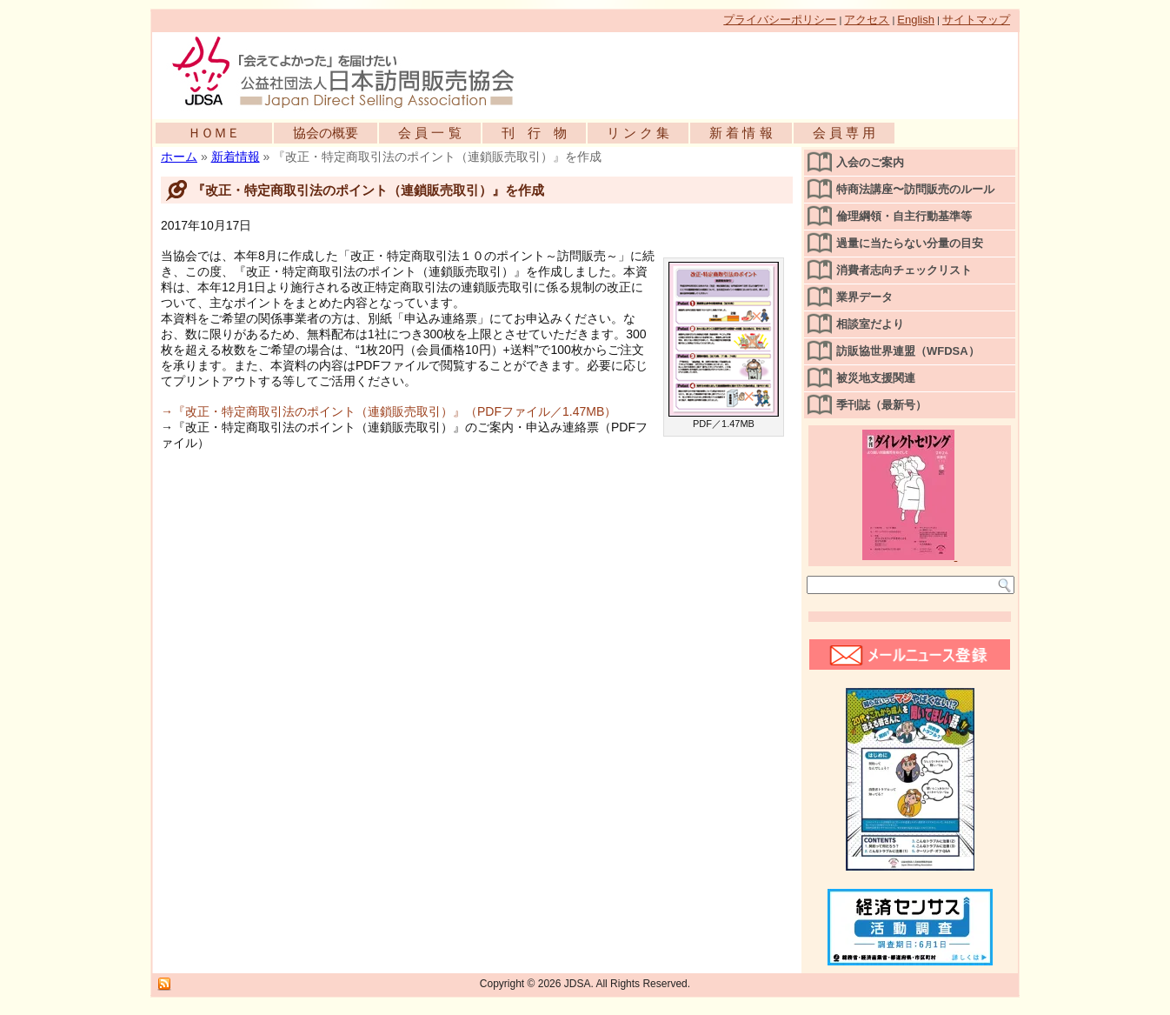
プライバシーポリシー (779, 19)
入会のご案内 (870, 162)
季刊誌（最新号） (881, 404)
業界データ (864, 297)
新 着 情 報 (741, 132)
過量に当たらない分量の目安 (909, 243)
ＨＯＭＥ (214, 132)
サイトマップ (976, 19)
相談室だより (870, 324)
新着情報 (235, 157)
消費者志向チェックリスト (904, 270)
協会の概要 (325, 132)
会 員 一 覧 (430, 132)
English (915, 19)
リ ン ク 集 (638, 132)
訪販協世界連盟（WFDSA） (908, 350)
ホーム (179, 157)
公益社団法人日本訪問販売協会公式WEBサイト (352, 71)
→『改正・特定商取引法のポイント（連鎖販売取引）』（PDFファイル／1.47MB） (388, 411)
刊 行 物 (534, 132)
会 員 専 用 (844, 132)
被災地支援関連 (875, 377)
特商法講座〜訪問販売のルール (915, 189)
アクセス (866, 19)
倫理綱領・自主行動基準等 (904, 216)
